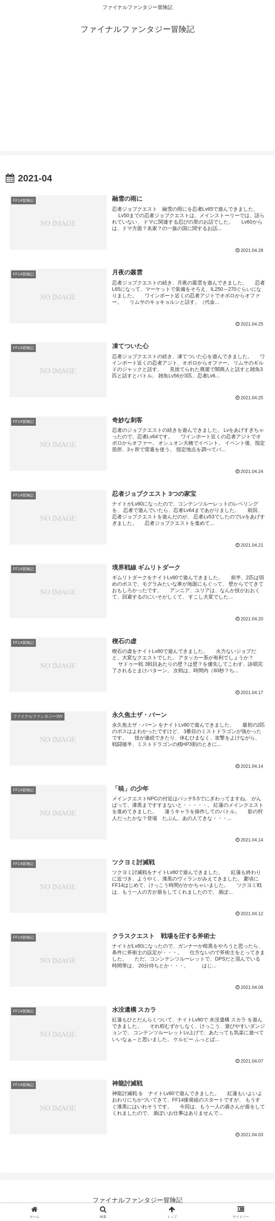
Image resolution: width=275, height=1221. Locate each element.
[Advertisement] (137, 101)
